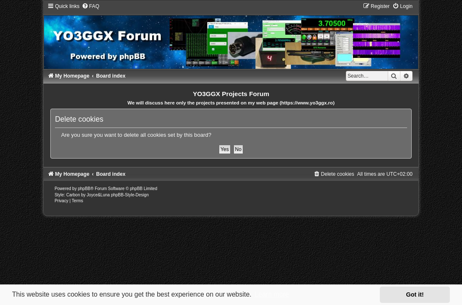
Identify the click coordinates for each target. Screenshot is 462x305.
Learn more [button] (271, 294)
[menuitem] (90, 6)
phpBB (84, 188)
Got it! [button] (415, 294)
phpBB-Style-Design (130, 195)
